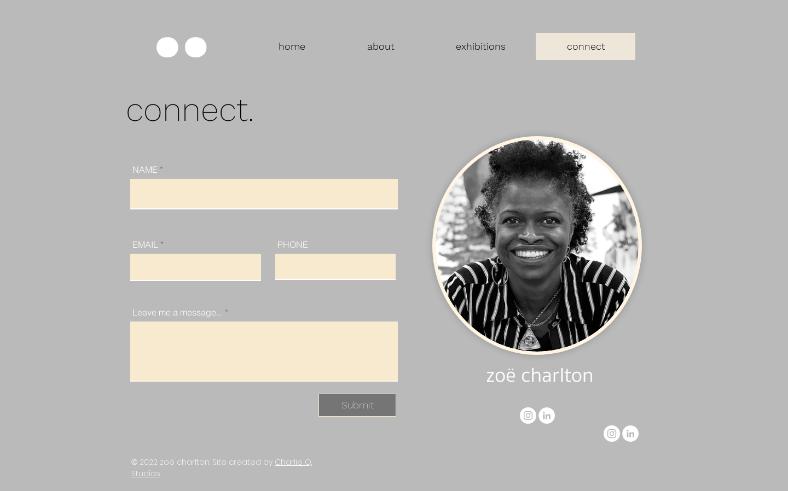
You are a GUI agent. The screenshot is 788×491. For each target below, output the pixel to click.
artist (386, 430)
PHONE (292, 244)
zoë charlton (185, 462)
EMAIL (145, 244)
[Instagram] (528, 415)
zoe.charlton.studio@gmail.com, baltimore (510, 430)
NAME (145, 169)
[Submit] (357, 405)
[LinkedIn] (546, 415)
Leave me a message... (177, 312)
